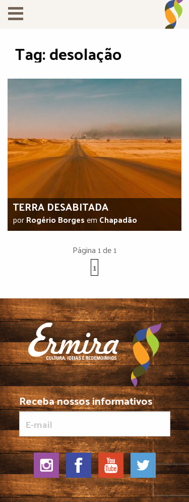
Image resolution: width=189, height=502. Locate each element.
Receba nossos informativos (94, 415)
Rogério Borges (55, 219)
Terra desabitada (60, 207)
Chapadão (118, 219)
